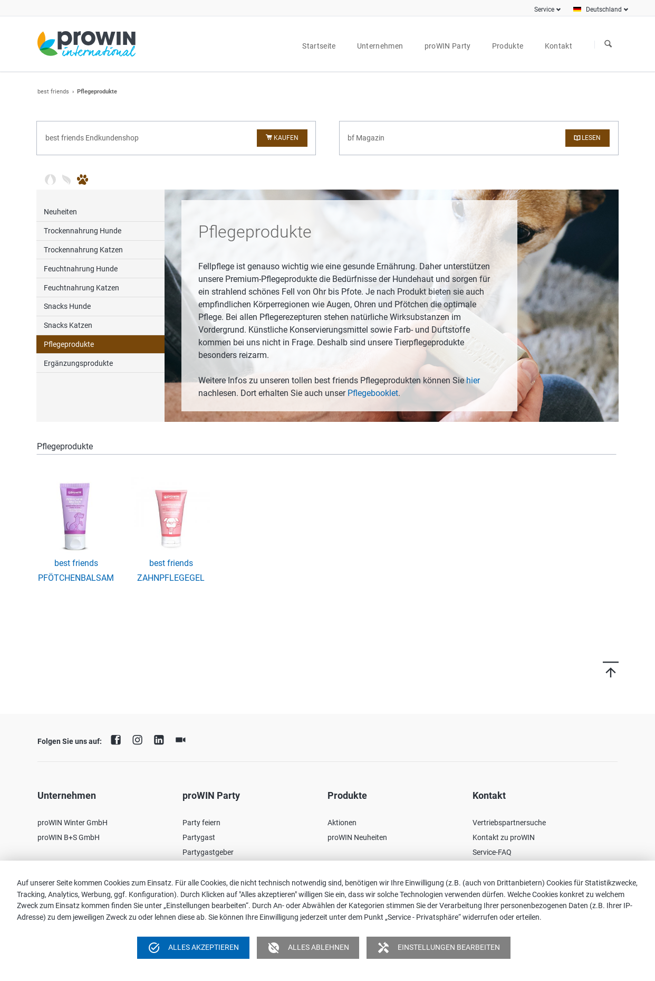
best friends (53, 91)
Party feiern (201, 822)
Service (544, 9)
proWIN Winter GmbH (72, 822)
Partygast (198, 837)
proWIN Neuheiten (357, 837)
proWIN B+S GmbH (68, 837)
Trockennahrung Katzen (83, 250)
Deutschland (604, 9)
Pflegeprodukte (69, 344)
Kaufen (286, 138)
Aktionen (342, 822)
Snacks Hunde (67, 306)
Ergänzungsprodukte (78, 363)
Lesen (591, 138)
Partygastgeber (208, 852)
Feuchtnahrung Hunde (81, 269)
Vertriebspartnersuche (509, 822)
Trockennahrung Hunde (82, 231)
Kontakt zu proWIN (504, 837)
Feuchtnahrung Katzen (81, 288)
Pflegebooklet (373, 393)
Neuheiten (60, 211)
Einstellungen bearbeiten (438, 947)
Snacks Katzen (68, 325)
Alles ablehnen (308, 947)
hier (473, 380)
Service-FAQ (492, 852)
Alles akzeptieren (193, 947)
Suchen (608, 44)
